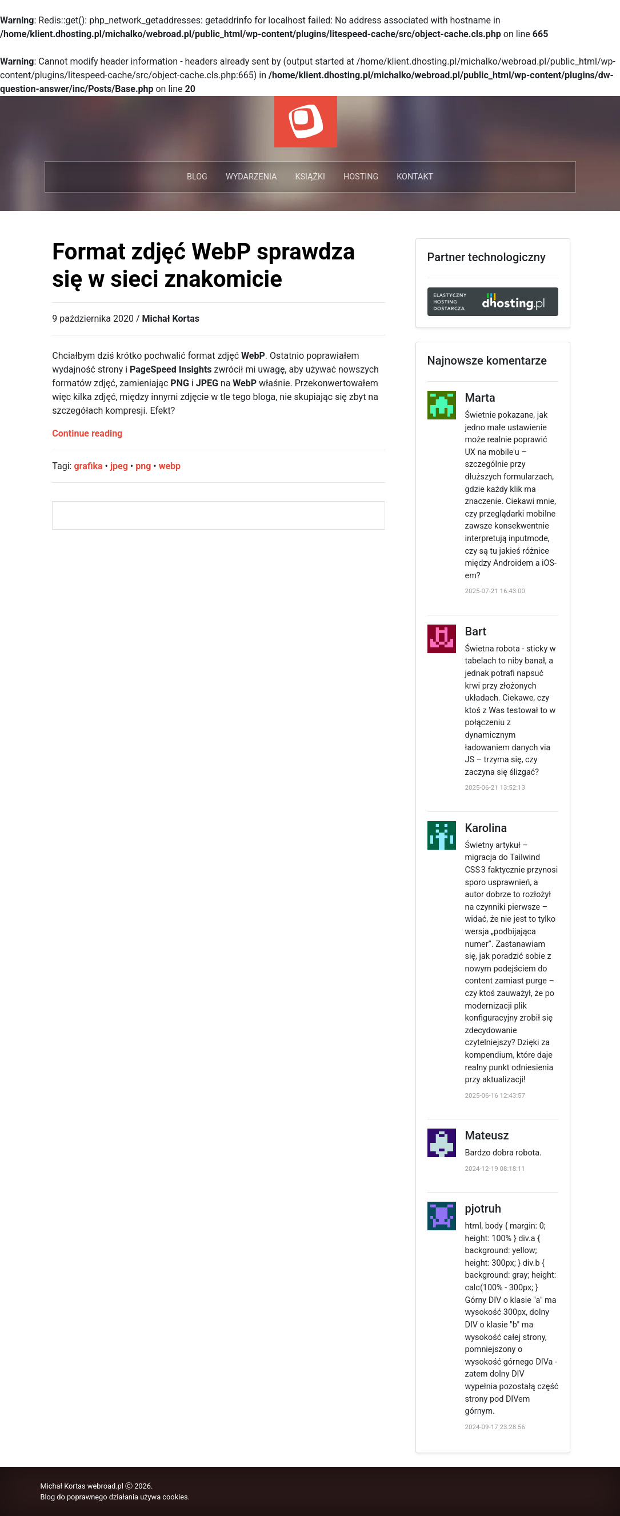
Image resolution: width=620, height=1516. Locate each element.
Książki (310, 177)
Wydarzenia (251, 177)
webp (170, 466)
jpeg (119, 466)
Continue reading (87, 433)
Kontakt (415, 177)
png (143, 466)
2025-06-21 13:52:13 (495, 787)
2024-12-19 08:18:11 (495, 1169)
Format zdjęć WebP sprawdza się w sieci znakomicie (203, 265)
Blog (197, 177)
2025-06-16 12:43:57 (495, 1095)
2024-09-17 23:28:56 (495, 1427)
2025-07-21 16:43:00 (495, 591)
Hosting (360, 177)
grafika (88, 466)
